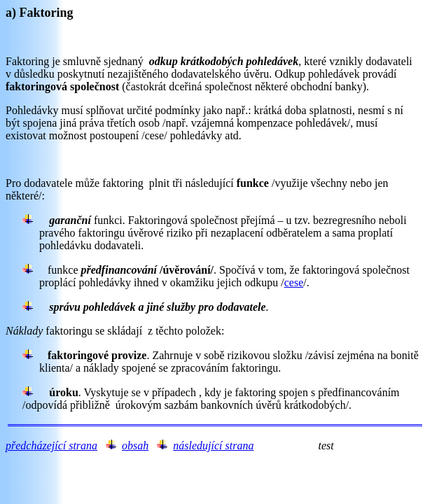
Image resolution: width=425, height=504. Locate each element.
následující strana (213, 445)
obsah (135, 445)
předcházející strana (51, 445)
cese (294, 282)
